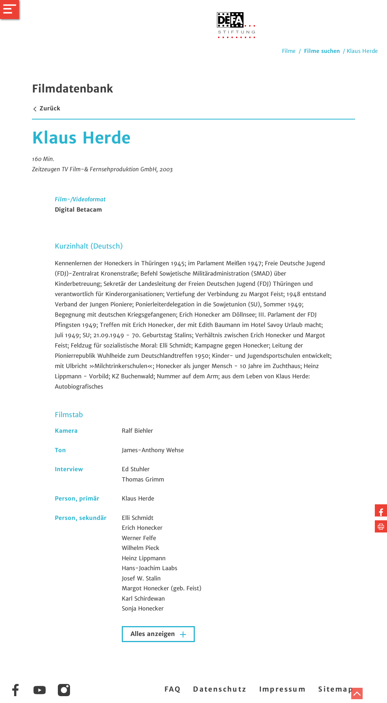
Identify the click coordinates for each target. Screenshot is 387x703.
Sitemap (336, 689)
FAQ (172, 689)
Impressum (282, 689)
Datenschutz (220, 689)
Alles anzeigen (154, 634)
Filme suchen (322, 51)
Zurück (46, 108)
